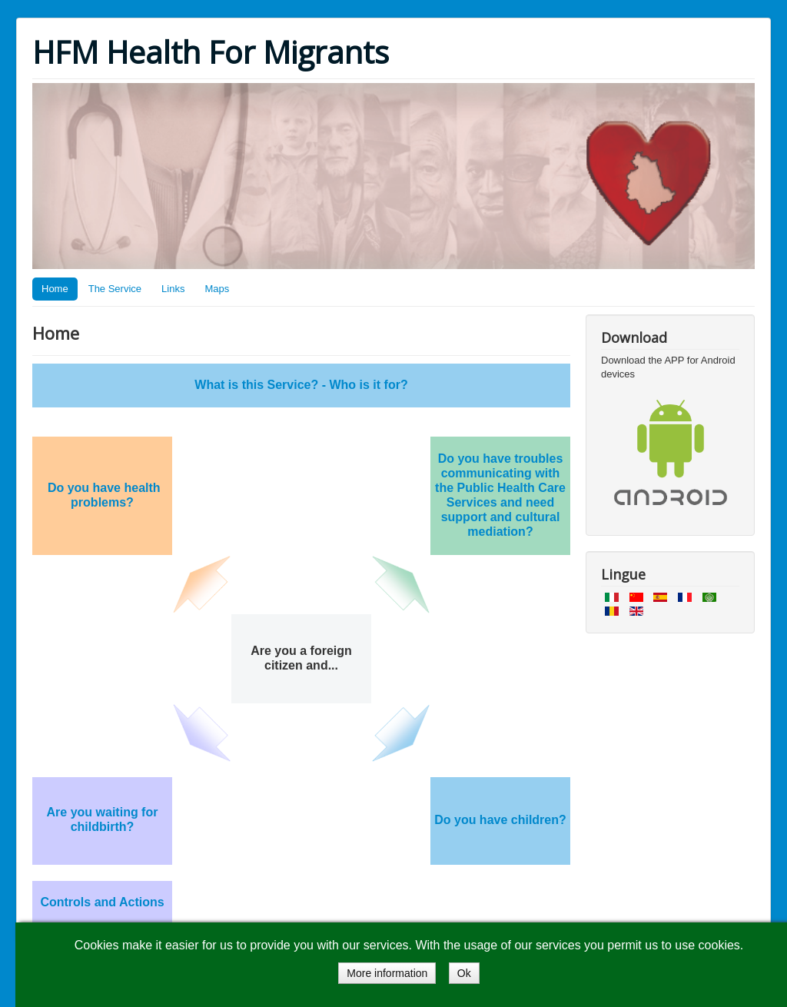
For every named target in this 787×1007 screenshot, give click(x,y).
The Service (114, 288)
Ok (464, 973)
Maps (216, 288)
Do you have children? (500, 819)
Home (55, 288)
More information (387, 973)
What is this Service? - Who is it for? (300, 384)
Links (172, 288)
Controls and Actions (102, 902)
